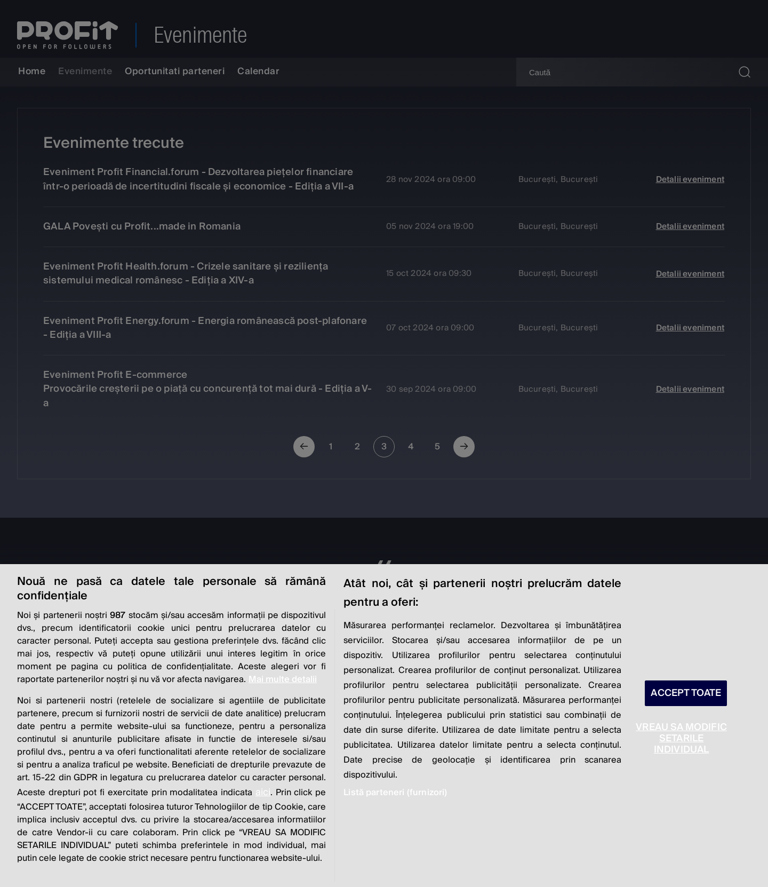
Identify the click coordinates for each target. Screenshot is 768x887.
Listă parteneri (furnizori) (395, 792)
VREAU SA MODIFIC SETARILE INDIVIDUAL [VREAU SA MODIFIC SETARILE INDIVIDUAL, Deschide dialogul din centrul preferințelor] (681, 738)
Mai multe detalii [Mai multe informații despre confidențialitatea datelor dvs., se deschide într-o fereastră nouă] (283, 679)
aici (262, 792)
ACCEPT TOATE (686, 693)
